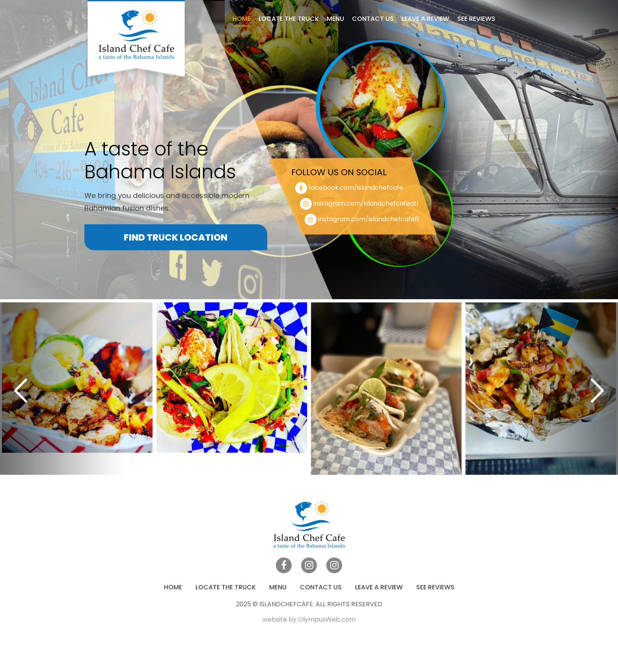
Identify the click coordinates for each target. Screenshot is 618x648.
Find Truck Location (175, 237)
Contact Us (373, 18)
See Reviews (476, 18)
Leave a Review (425, 18)
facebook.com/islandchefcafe (356, 187)
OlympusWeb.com (327, 619)
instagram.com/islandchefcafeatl (365, 203)
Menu (335, 18)
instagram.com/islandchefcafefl (368, 219)
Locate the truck (289, 18)
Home (242, 18)
